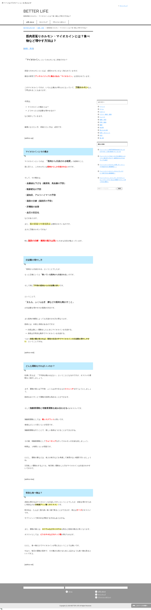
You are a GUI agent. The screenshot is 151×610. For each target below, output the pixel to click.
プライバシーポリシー (59, 22)
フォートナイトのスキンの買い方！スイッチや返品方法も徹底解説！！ (112, 165)
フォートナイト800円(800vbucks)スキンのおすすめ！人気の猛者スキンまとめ (112, 150)
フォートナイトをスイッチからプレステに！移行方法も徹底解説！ (111, 172)
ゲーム (102, 109)
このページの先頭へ (142, 605)
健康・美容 (28, 49)
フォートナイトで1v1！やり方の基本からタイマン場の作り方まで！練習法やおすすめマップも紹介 (112, 158)
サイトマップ (43, 22)
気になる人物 (104, 130)
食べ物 (102, 138)
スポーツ (102, 112)
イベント (102, 106)
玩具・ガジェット (105, 133)
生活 (101, 135)
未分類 (102, 127)
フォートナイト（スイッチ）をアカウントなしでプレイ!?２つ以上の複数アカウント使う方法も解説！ (113, 179)
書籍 (101, 125)
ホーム (70, 591)
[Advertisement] (112, 64)
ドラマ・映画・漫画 (106, 114)
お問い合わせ (30, 22)
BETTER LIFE (35, 11)
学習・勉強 (103, 122)
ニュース (102, 117)
